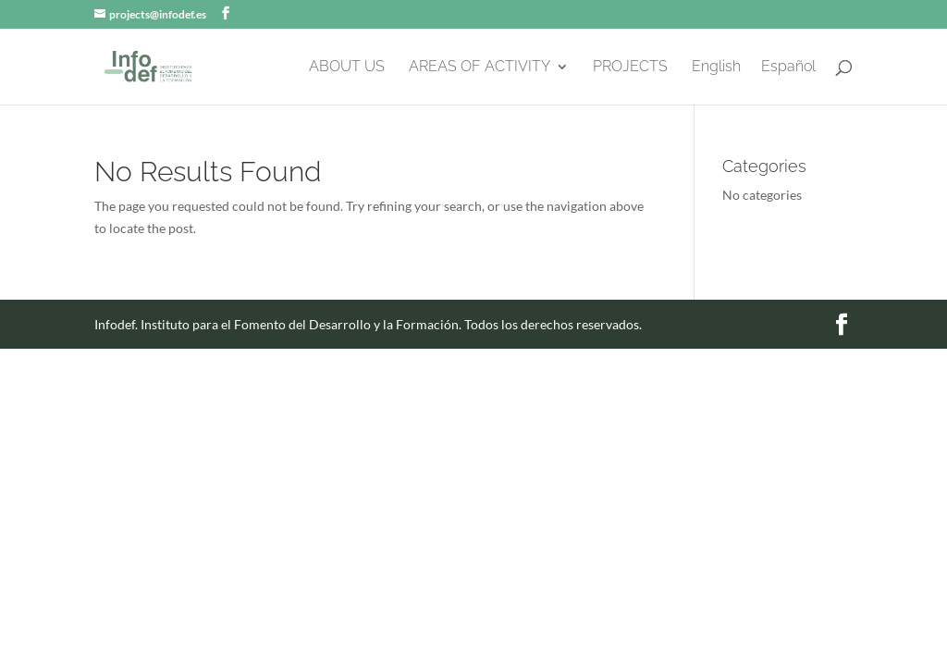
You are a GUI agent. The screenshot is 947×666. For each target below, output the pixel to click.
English (716, 67)
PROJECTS (630, 67)
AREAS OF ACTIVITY (479, 67)
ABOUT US (347, 67)
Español (788, 67)
